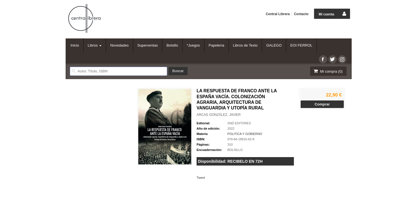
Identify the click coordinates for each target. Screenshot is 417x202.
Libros (95, 45)
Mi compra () (328, 71)
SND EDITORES (239, 123)
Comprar (322, 104)
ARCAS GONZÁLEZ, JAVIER (219, 115)
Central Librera (278, 14)
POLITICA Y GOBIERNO (244, 134)
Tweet (201, 177)
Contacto (301, 14)
